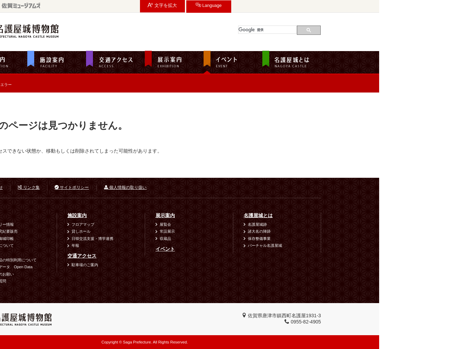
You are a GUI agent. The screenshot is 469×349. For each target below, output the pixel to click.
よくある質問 (84, 281)
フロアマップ (172, 224)
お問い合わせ (77, 187)
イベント (255, 249)
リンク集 (118, 187)
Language (388, 5)
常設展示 (257, 231)
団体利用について (88, 245)
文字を (342, 5)
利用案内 (78, 215)
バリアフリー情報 (88, 224)
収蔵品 (255, 238)
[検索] (357, 30)
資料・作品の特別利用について (99, 260)
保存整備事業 (349, 238)
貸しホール (170, 231)
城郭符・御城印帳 (88, 238)
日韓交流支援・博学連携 (182, 238)
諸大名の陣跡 (349, 231)
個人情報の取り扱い (215, 187)
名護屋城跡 (347, 224)
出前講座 (80, 253)
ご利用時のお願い (88, 274)
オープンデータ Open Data (97, 267)
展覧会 (255, 224)
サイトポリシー (161, 187)
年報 (165, 245)
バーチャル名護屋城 (355, 245)
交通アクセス (171, 256)
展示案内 (255, 215)
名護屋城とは (348, 215)
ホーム (67, 101)
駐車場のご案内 (174, 265)
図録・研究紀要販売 (90, 231)
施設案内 (167, 215)
